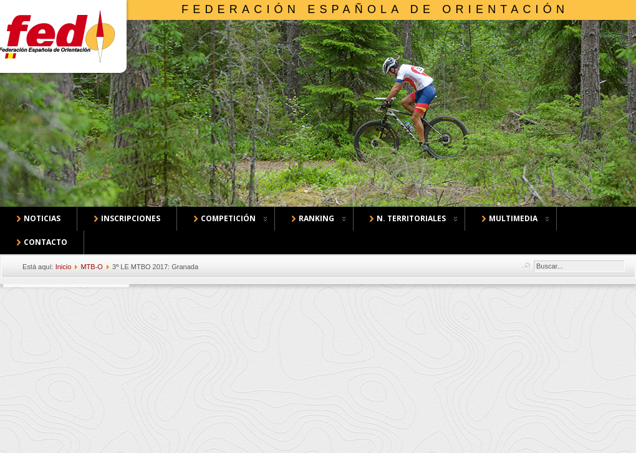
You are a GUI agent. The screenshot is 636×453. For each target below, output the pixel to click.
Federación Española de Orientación (375, 9)
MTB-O (91, 266)
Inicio (63, 266)
